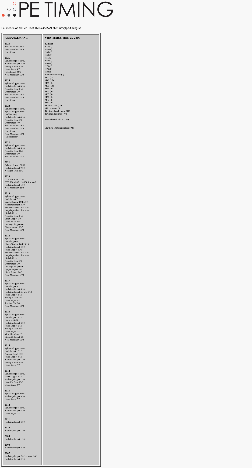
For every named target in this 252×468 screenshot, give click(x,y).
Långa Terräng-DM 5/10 (16, 202)
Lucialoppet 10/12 (13, 317)
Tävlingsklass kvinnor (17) (57, 111)
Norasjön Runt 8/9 (13, 261)
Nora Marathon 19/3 (14, 156)
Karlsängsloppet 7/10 (15, 168)
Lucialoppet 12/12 (13, 351)
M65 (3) (48, 94)
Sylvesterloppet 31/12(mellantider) (15, 113)
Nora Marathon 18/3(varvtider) (14, 129)
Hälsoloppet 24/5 (13, 72)
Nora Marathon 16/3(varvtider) (14, 98)
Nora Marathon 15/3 (14, 74)
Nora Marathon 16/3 (14, 94)
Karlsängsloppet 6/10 (15, 323)
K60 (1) (48, 60)
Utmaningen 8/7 (12, 153)
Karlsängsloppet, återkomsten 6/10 (21, 456)
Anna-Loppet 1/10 (13, 294)
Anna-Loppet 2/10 (13, 325)
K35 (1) (48, 46)
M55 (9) (48, 88)
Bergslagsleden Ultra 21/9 (17, 207)
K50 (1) (48, 55)
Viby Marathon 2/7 (13, 334)
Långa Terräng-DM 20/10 (17, 244)
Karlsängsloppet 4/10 (15, 117)
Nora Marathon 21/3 (14, 46)
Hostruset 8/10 (11, 320)
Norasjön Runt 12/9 (14, 362)
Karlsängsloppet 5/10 (15, 148)
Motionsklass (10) (53, 105)
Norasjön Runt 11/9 (14, 170)
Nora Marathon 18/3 (14, 125)
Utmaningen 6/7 (12, 263)
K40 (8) (48, 49)
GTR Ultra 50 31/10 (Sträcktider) (20, 182)
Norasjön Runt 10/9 (14, 151)
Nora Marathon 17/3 (14, 275)
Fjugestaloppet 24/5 (14, 269)
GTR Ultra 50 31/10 (14, 179)
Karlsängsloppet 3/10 (15, 86)
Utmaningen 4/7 (12, 69)
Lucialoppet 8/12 (13, 241)
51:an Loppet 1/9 (13, 218)
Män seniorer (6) (53, 108)
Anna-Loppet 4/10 (13, 356)
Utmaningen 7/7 (12, 122)
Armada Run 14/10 (14, 354)
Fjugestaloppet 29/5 (14, 227)
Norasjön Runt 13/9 (14, 66)
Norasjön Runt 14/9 (14, 89)
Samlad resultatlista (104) (57, 119)
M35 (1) (48, 77)
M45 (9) (48, 83)
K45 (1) (48, 52)
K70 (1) (48, 66)
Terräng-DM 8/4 (12, 303)
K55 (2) (48, 57)
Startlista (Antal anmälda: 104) (59, 127)
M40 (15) (49, 80)
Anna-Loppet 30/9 (13, 249)
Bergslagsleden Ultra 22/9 (17, 252)
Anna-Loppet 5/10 (13, 376)
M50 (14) (49, 85)
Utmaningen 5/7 (12, 91)
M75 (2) (48, 99)
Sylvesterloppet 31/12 (15, 60)
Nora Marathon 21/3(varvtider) (14, 50)
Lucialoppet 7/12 (13, 199)
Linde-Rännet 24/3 (13, 272)
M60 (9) (48, 91)
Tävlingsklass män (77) (56, 113)
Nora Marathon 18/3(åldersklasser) (14, 135)
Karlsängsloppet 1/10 (15, 185)
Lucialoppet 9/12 (13, 286)
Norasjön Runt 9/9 (13, 120)
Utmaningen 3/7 (12, 365)
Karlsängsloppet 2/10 (15, 63)
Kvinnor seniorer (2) (54, 74)
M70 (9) (48, 97)
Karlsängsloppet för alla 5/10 (18, 292)
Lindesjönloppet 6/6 (14, 224)
